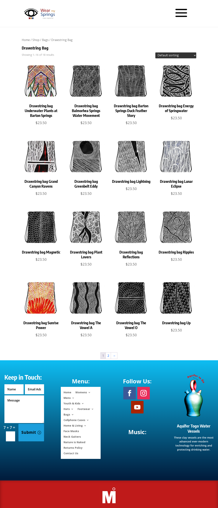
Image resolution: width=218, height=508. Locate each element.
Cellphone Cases (74, 419)
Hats (67, 408)
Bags (45, 40)
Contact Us (71, 453)
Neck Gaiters (72, 436)
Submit (28, 432)
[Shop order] (175, 55)
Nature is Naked (74, 442)
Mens (67, 397)
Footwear (84, 408)
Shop (35, 40)
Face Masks (71, 430)
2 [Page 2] (108, 355)
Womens (81, 392)
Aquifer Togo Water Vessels (193, 428)
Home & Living (73, 425)
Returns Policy (73, 447)
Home (26, 40)
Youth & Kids (72, 403)
